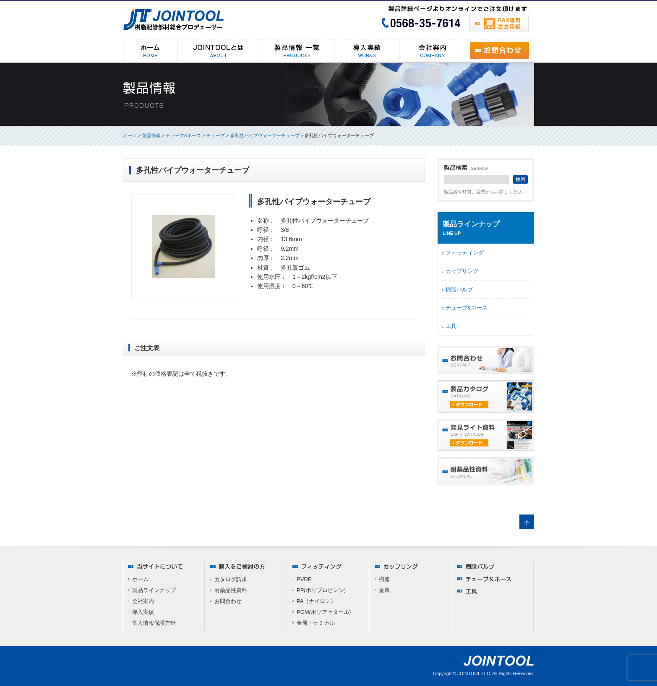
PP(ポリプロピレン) (321, 590)
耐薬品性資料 (230, 590)
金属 (384, 590)
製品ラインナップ (154, 590)
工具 (451, 326)
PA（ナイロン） (316, 601)
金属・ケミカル (316, 623)
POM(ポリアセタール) (324, 612)
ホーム (130, 135)
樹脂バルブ (459, 289)
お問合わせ (228, 601)
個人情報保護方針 (154, 623)
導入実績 (143, 612)
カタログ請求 (230, 579)
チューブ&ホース (467, 307)
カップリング (462, 271)
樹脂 (384, 579)
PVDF (304, 579)
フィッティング (465, 252)
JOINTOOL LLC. (474, 673)
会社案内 (143, 601)
